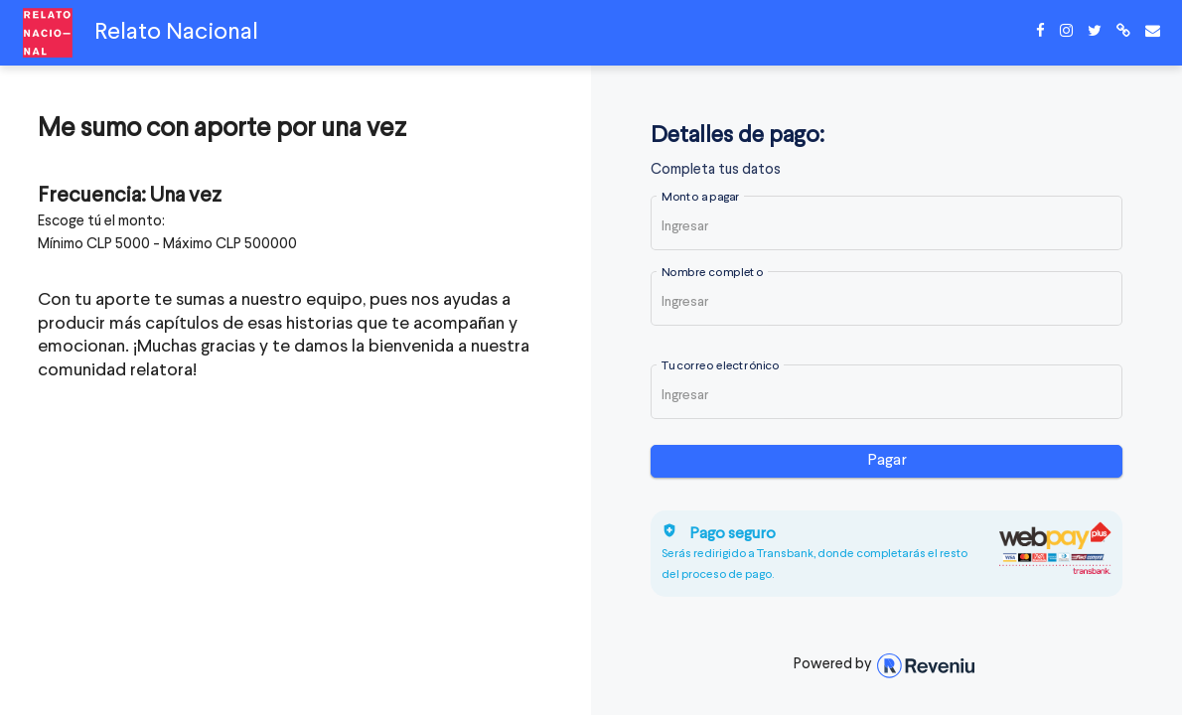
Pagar (887, 461)
